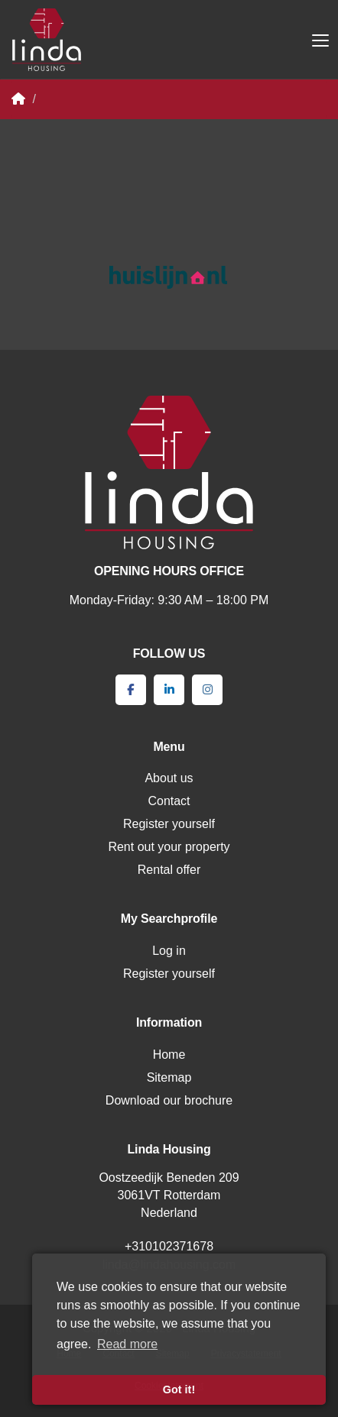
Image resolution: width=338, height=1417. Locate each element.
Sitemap (169, 1077)
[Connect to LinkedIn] (169, 690)
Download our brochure (169, 1100)
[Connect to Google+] (207, 690)
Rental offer (169, 869)
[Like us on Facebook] (130, 690)
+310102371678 (169, 1246)
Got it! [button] (179, 1389)
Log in (169, 950)
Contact (169, 800)
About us (169, 778)
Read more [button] (127, 1344)
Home (169, 1054)
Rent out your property (168, 846)
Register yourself (169, 823)
